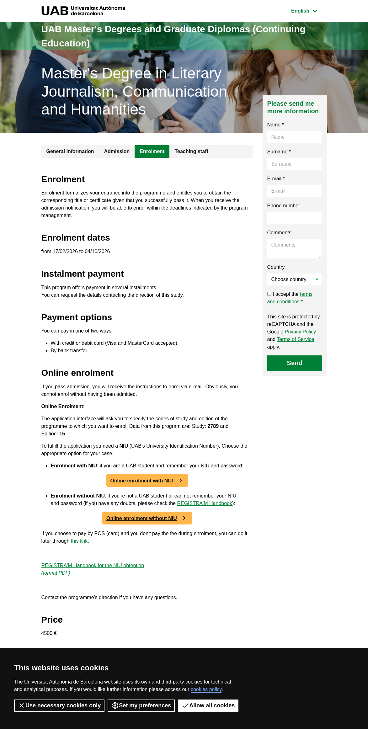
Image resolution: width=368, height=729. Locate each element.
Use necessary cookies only (59, 705)
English (309, 10)
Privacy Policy (300, 331)
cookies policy (206, 689)
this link (79, 541)
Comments (279, 232)
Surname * (279, 151)
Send (294, 362)
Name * (275, 124)
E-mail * (276, 178)
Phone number (283, 205)
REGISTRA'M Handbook (204, 503)
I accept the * (290, 297)
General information (70, 151)
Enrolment (152, 151)
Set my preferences (141, 705)
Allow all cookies (208, 705)
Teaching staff (191, 151)
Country (276, 267)
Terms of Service (295, 339)
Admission (117, 151)
